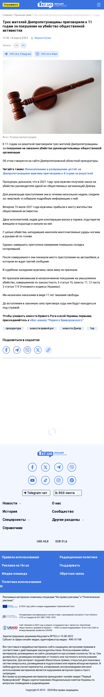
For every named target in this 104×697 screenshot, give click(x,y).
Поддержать (11, 4)
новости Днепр (72, 328)
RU (23, 45)
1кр (92, 328)
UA (16, 45)
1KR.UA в (20, 54)
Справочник (13, 528)
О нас (56, 503)
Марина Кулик (42, 38)
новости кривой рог (42, 328)
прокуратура (13, 328)
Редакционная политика (78, 557)
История (10, 511)
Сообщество (63, 511)
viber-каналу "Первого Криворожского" (57, 320)
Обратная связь (72, 573)
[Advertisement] (52, 386)
